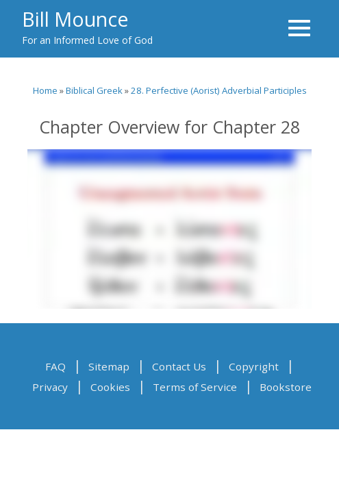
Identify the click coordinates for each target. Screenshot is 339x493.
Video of (169, 229)
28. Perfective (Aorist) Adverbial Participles (219, 90)
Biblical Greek (94, 90)
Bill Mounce (75, 18)
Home (45, 90)
